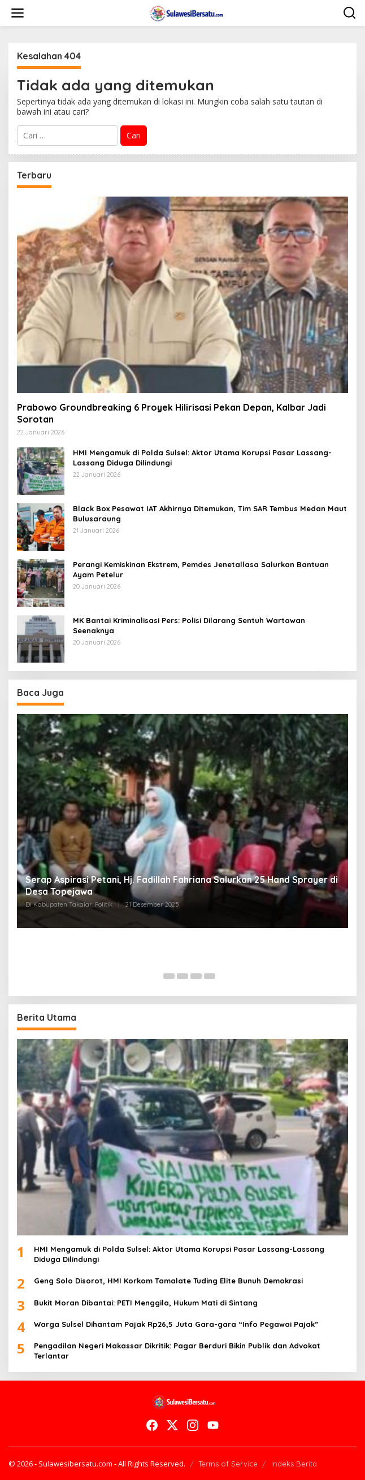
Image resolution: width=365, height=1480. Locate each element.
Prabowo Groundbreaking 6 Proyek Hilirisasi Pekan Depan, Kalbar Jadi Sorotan (171, 413)
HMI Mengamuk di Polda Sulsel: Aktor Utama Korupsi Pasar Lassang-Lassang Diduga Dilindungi (202, 457)
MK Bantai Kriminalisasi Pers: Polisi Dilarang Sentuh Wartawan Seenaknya (189, 625)
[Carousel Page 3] (182, 976)
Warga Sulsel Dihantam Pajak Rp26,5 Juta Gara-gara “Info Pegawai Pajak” (176, 1324)
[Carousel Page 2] (169, 976)
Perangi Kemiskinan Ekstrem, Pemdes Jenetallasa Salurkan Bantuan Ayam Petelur (201, 569)
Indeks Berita (294, 1463)
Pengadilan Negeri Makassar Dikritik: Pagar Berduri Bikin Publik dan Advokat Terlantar (177, 1350)
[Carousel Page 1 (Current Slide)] (155, 976)
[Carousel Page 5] (209, 976)
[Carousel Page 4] (196, 976)
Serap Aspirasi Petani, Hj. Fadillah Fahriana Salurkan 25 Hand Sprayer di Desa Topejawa (181, 885)
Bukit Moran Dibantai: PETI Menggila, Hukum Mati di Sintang (146, 1302)
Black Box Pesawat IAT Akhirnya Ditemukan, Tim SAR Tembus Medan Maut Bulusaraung (210, 513)
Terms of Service (228, 1463)
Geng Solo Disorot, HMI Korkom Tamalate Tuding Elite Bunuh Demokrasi (168, 1280)
